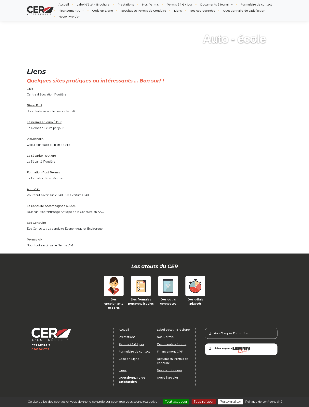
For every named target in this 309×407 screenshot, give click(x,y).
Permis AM (35, 239)
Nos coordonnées (202, 10)
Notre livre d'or (69, 16)
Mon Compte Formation (228, 333)
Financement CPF (71, 10)
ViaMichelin (35, 139)
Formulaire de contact (256, 4)
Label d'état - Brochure (93, 4)
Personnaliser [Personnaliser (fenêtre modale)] (230, 401)
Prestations (125, 4)
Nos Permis (150, 4)
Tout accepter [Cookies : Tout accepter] (176, 401)
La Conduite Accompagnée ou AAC (51, 206)
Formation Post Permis (43, 172)
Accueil (64, 4)
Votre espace (229, 350)
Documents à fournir (215, 4)
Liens (178, 10)
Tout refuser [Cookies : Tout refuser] (204, 401)
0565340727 (40, 349)
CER (30, 88)
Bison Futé (34, 105)
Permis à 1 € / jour (179, 4)
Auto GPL (33, 189)
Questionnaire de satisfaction (244, 10)
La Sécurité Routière (41, 155)
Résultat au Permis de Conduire (143, 10)
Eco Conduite (36, 223)
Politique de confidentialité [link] (263, 401)
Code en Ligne (102, 10)
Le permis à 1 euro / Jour (44, 122)
